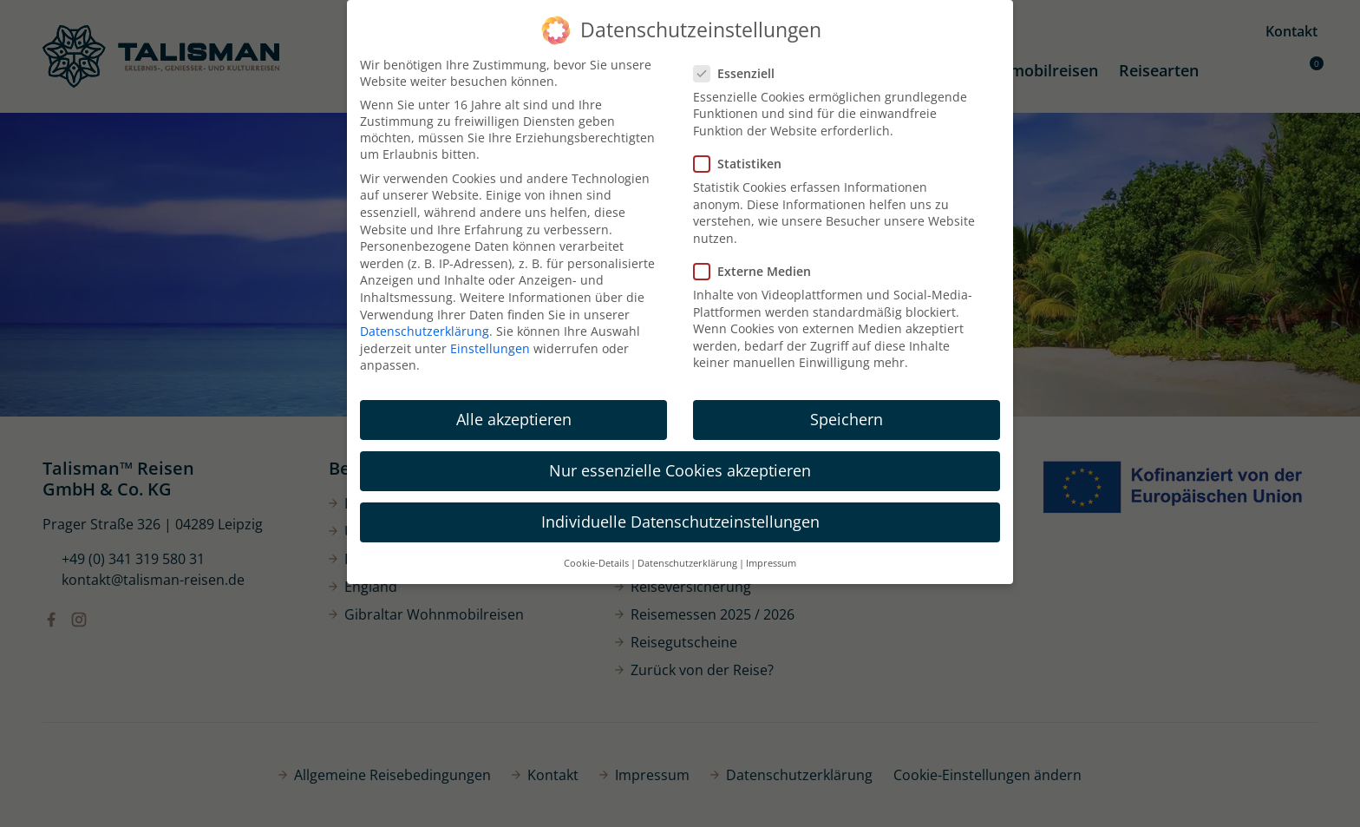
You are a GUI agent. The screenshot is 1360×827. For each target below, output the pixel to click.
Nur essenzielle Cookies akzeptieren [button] (680, 470)
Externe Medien (757, 271)
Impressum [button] (771, 563)
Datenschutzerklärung (424, 331)
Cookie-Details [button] (596, 563)
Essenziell (739, 73)
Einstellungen (490, 348)
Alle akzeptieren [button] (514, 419)
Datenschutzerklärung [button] (687, 563)
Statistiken (743, 163)
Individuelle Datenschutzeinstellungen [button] (680, 521)
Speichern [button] (846, 419)
